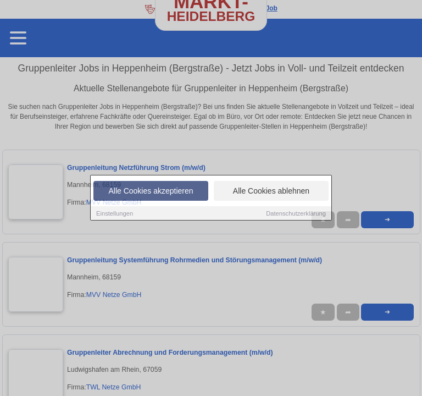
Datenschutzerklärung (296, 213)
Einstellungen (114, 213)
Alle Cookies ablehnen (271, 190)
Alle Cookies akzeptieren (150, 190)
